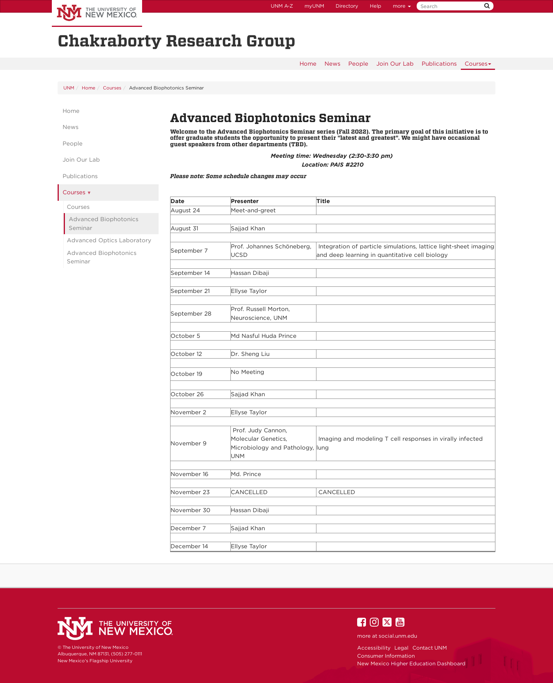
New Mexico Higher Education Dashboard (411, 663)
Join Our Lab (395, 63)
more (402, 6)
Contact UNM (429, 648)
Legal (401, 648)
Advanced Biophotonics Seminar (103, 224)
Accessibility (374, 648)
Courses (478, 65)
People (358, 63)
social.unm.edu (398, 636)
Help (375, 6)
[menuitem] (308, 64)
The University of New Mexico (97, 13)
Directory (347, 6)
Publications (439, 63)
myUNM (314, 6)
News (332, 63)
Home (308, 63)
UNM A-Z (282, 6)
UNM (68, 88)
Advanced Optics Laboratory (109, 240)
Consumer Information (386, 656)
